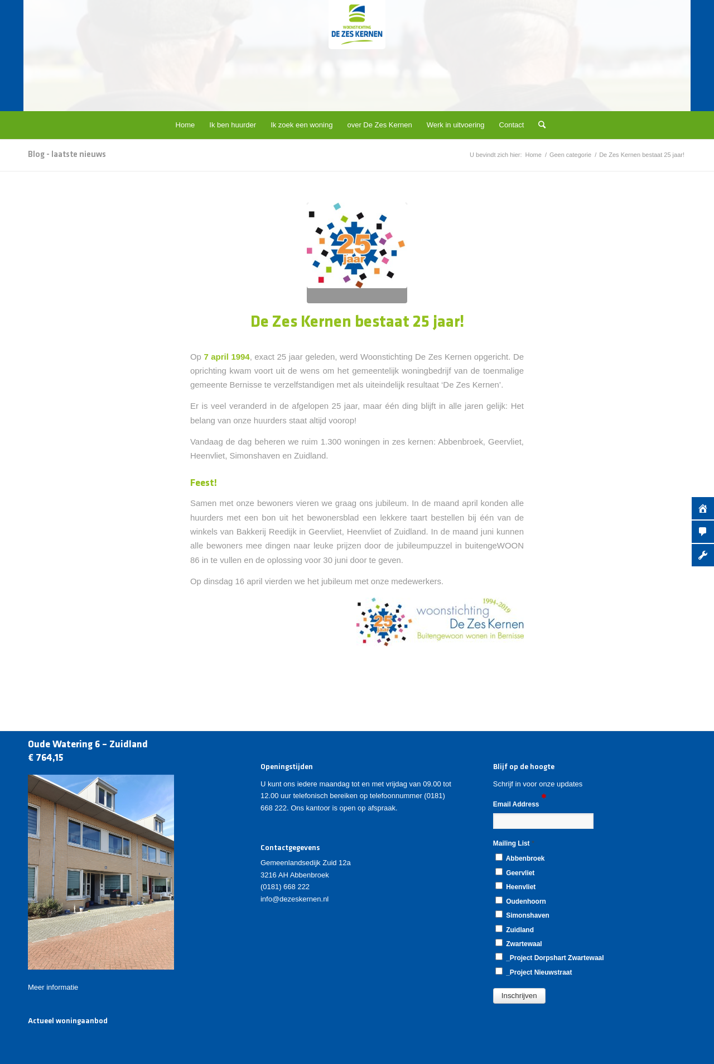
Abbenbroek (520, 857)
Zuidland (514, 929)
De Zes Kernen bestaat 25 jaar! (357, 322)
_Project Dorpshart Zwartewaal (549, 957)
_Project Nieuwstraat (533, 971)
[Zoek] (538, 125)
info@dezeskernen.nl (294, 899)
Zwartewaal (518, 943)
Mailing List (513, 843)
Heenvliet (515, 886)
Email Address (519, 803)
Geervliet (514, 872)
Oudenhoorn (520, 900)
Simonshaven (522, 914)
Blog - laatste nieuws (67, 154)
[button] (519, 996)
